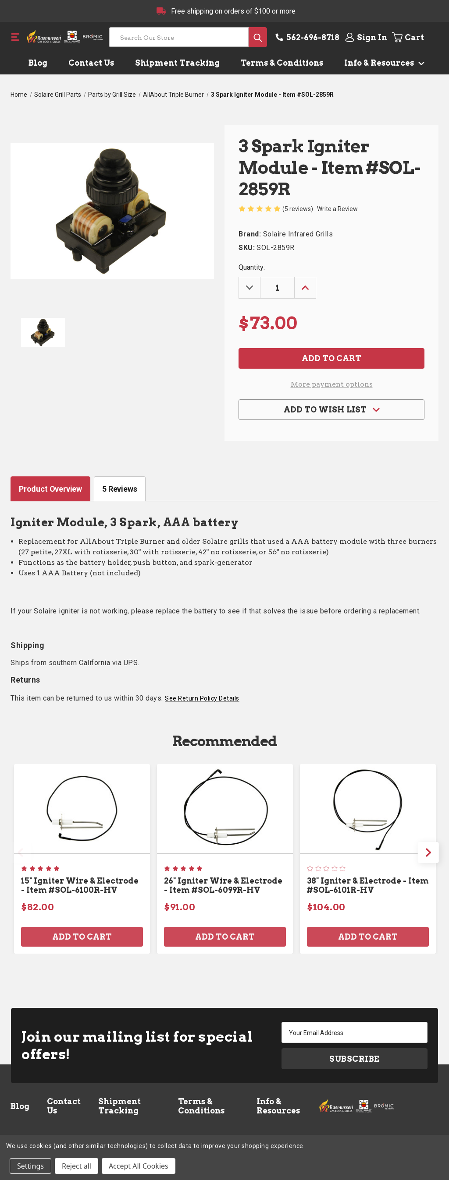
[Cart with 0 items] (414, 37)
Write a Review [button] (337, 208)
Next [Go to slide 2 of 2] (428, 852)
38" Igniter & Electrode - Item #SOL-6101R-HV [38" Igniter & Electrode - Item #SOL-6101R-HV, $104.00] (368, 885)
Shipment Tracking (177, 62)
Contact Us (91, 62)
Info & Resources (382, 62)
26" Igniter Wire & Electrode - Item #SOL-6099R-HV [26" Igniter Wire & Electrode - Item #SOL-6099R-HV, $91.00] (223, 885)
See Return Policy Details (202, 698)
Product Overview (50, 488)
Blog (38, 62)
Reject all (76, 1166)
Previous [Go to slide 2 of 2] (20, 852)
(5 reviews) (298, 208)
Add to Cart (82, 936)
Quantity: (252, 267)
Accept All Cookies (138, 1166)
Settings (30, 1166)
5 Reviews (119, 488)
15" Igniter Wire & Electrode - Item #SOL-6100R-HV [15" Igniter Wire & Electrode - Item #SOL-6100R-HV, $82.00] (80, 885)
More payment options (332, 384)
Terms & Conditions (282, 62)
